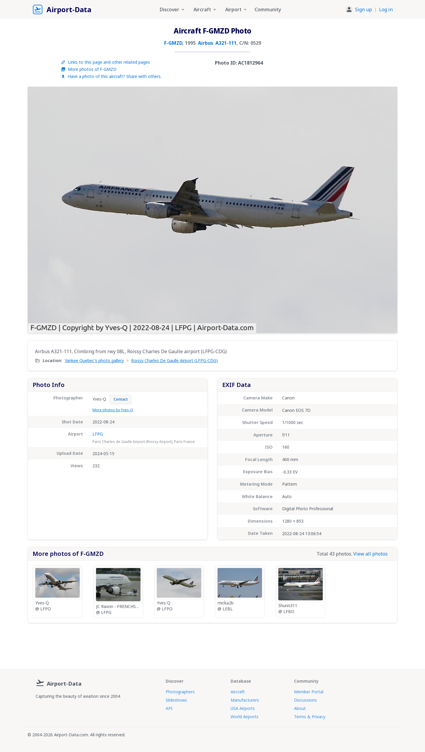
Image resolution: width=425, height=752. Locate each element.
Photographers (180, 692)
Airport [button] (236, 9)
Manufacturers (245, 700)
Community (268, 9)
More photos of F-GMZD (88, 69)
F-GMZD (173, 43)
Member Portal (308, 692)
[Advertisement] (212, 643)
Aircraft (238, 692)
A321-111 (226, 43)
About (300, 708)
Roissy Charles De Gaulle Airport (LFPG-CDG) (174, 360)
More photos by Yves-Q (112, 409)
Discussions (305, 700)
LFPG (97, 434)
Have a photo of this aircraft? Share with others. (111, 76)
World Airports (244, 716)
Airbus (205, 43)
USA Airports (243, 708)
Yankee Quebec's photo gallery (94, 360)
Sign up (363, 9)
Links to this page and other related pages (105, 62)
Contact (121, 399)
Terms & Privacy (309, 716)
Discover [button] (172, 9)
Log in (386, 9)
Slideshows (176, 700)
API (169, 708)
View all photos (370, 554)
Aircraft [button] (205, 9)
